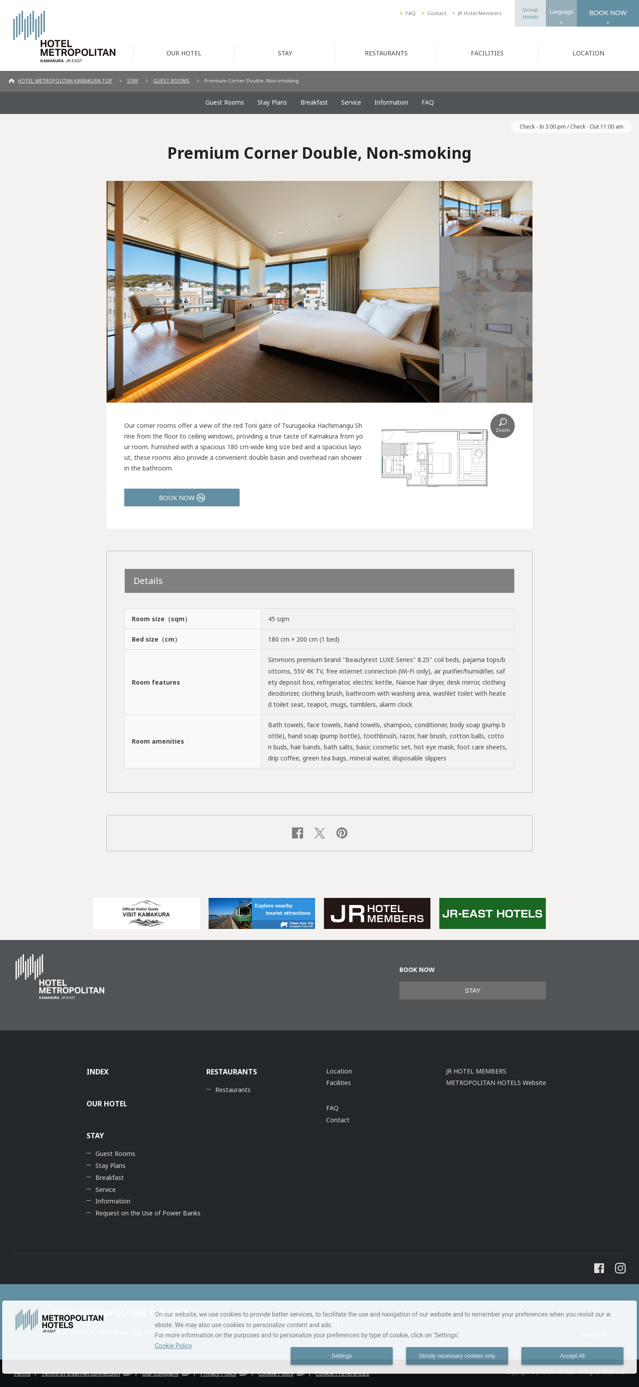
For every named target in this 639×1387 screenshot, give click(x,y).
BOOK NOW (608, 12)
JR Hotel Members (479, 13)
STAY (285, 53)
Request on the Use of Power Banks (148, 1213)
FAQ (411, 13)
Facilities (338, 1082)
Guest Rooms (224, 102)
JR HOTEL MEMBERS (476, 1071)
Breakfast (314, 102)
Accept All (572, 1356)
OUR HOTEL (183, 53)
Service (351, 102)
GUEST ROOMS (171, 80)
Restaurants (233, 1089)
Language (561, 12)
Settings (341, 1356)
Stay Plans (272, 102)
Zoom (503, 430)
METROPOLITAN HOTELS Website (496, 1082)
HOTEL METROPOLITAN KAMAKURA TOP (65, 80)
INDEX (98, 1072)
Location (339, 1071)
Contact (436, 13)
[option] (146, 913)
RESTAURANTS (386, 53)
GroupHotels (530, 13)
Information (391, 102)
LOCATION (588, 53)
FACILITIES (487, 53)
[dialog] (319, 1337)
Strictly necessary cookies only (457, 1356)
